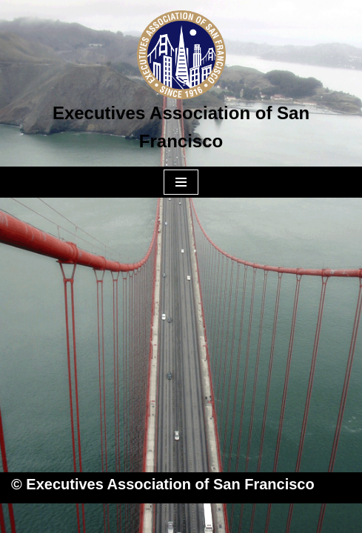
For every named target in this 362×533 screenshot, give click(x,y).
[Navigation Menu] (181, 182)
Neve (105, 518)
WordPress (239, 518)
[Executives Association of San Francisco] (181, 83)
